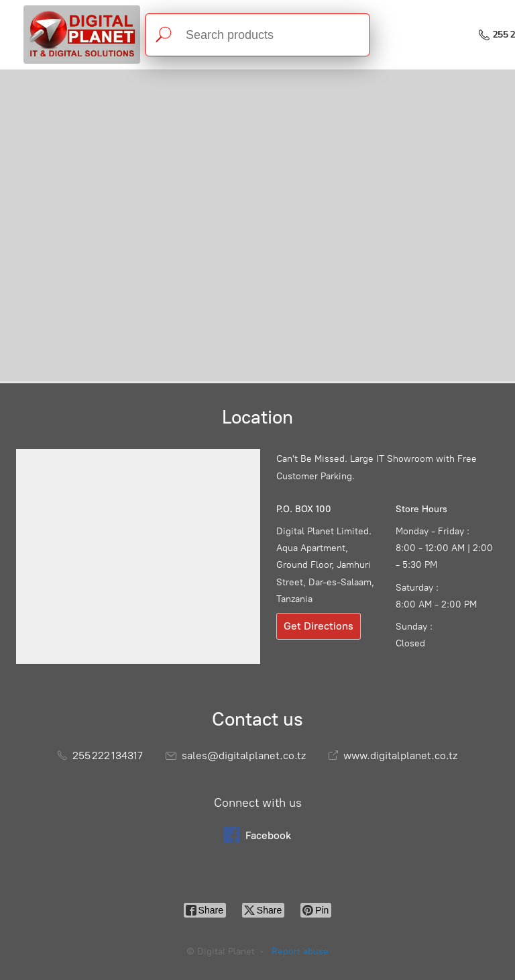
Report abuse (300, 951)
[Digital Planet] (82, 34)
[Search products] (257, 34)
